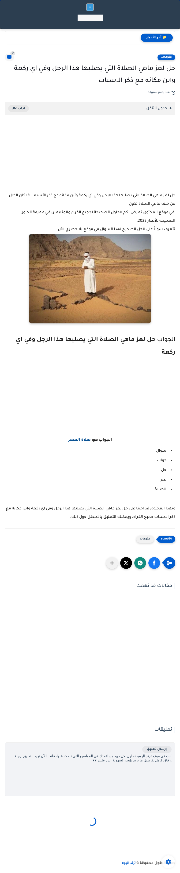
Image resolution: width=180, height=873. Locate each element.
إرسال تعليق (157, 749)
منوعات (166, 57)
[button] (154, 563)
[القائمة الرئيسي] (90, 7)
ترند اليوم (129, 863)
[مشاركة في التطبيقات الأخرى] (112, 563)
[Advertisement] (90, 160)
